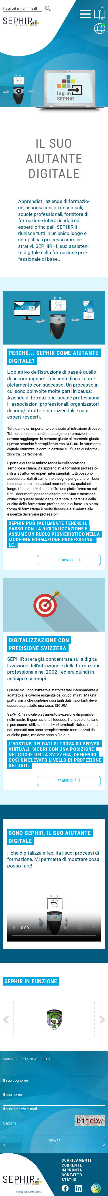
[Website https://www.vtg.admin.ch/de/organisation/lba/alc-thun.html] (54, 1019)
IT (102, 13)
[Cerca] (48, 8)
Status (69, 1179)
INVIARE (54, 1141)
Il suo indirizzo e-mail (20, 1109)
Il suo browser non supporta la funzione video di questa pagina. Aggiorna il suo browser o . (54, 915)
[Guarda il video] (18, 89)
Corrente (72, 1165)
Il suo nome (12, 1094)
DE (102, 6)
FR (102, 19)
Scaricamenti (76, 1160)
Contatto (72, 1175)
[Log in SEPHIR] (69, 88)
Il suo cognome (15, 1080)
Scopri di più (69, 560)
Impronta (72, 1170)
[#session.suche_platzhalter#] (22, 9)
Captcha (9, 1123)
